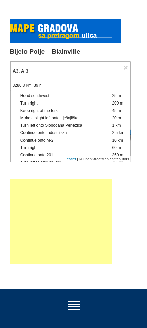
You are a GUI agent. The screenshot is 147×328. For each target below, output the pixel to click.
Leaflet (70, 159)
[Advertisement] (61, 221)
